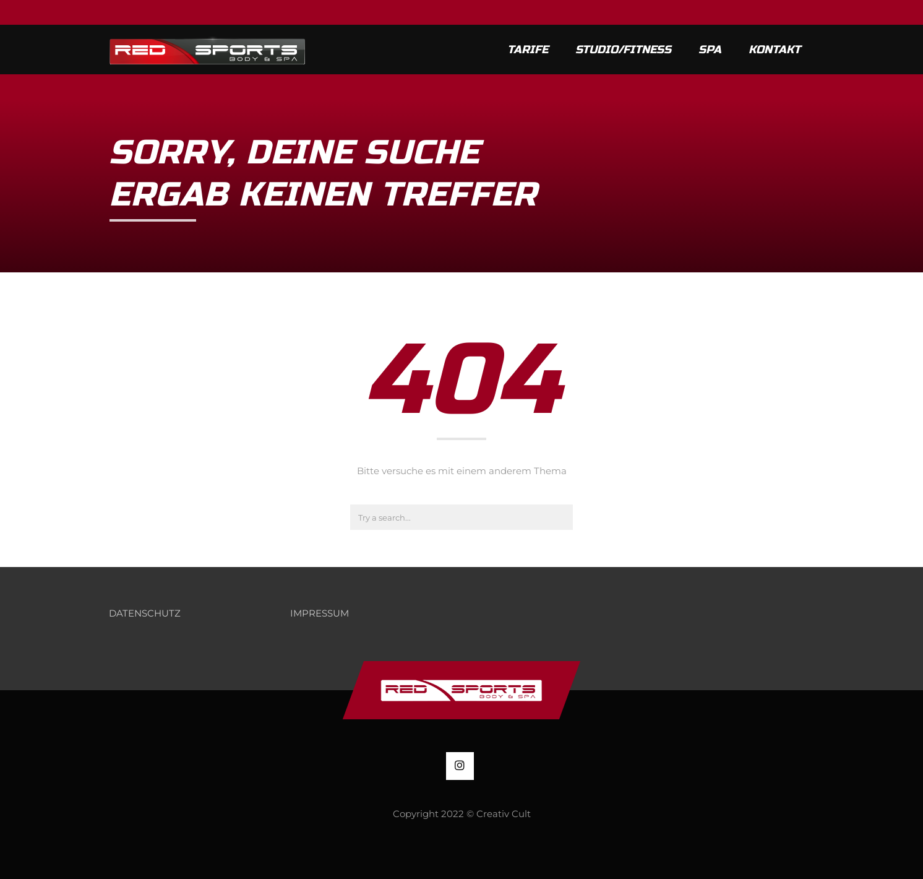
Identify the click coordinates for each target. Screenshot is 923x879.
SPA (709, 49)
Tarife (527, 49)
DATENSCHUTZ (145, 613)
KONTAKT (775, 49)
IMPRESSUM (319, 613)
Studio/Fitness (623, 49)
